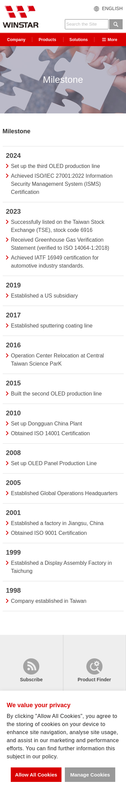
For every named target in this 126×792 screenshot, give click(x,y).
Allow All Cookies (36, 775)
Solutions (79, 39)
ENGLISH (112, 8)
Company (16, 39)
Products (47, 39)
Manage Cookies (90, 775)
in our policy (41, 756)
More (109, 39)
